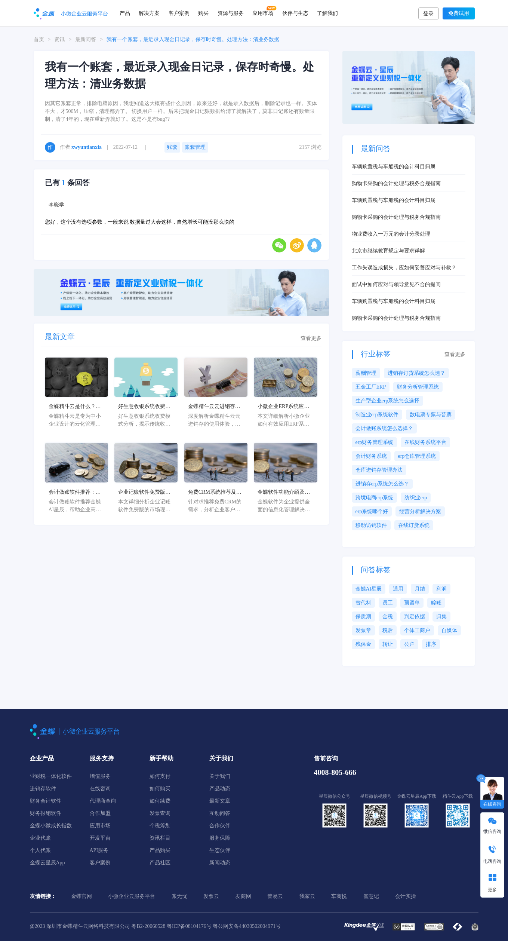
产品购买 (160, 850)
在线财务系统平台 (425, 442)
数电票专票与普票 (431, 414)
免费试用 (458, 13)
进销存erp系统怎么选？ (382, 484)
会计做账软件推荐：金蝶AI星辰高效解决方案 (75, 492)
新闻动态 (219, 862)
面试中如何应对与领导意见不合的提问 (396, 284)
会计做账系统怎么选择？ (384, 428)
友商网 (243, 896)
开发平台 (100, 838)
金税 (387, 616)
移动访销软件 (371, 525)
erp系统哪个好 (371, 511)
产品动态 (219, 788)
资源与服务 (231, 13)
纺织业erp (415, 497)
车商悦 (339, 896)
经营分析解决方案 (420, 511)
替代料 (363, 603)
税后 (387, 630)
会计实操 (405, 896)
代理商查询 (103, 801)
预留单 (412, 603)
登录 (428, 13)
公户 (409, 644)
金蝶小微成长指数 (51, 825)
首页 (39, 39)
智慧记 (371, 896)
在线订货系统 (414, 525)
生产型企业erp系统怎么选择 (387, 401)
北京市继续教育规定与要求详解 (388, 251)
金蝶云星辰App (47, 862)
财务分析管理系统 (418, 387)
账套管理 (195, 147)
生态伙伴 (219, 850)
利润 (441, 589)
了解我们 (327, 13)
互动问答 (219, 813)
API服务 (99, 850)
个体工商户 (417, 630)
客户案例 (179, 13)
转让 (387, 644)
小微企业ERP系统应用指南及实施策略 (283, 407)
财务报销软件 (45, 813)
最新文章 (219, 801)
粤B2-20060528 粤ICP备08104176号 (171, 926)
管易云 (275, 896)
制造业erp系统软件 (377, 414)
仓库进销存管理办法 (379, 470)
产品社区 (160, 862)
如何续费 (160, 801)
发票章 (363, 630)
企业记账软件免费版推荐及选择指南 (144, 492)
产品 (125, 13)
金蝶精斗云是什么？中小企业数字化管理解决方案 (75, 407)
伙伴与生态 (295, 13)
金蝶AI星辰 (368, 589)
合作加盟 (100, 813)
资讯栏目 (160, 838)
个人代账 (40, 850)
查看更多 (311, 338)
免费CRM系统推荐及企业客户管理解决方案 (214, 492)
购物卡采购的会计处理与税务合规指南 (396, 183)
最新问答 (85, 39)
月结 (420, 589)
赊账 (436, 603)
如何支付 (160, 776)
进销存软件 (43, 788)
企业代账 (40, 838)
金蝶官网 (81, 896)
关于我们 (219, 776)
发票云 (211, 896)
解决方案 (149, 13)
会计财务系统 (371, 456)
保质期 (363, 616)
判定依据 (414, 616)
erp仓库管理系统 (417, 456)
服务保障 (219, 838)
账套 (172, 147)
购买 (203, 13)
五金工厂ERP (370, 387)
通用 (398, 589)
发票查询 (160, 813)
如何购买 (160, 788)
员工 (387, 603)
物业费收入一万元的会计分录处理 (391, 234)
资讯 (59, 39)
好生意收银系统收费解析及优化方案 (144, 407)
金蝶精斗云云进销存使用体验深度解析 (214, 407)
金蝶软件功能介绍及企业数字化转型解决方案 (284, 492)
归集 (441, 616)
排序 (431, 644)
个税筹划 (160, 825)
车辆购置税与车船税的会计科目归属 (393, 166)
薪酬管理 (365, 373)
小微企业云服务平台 (131, 896)
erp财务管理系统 (374, 442)
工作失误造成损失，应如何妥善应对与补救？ (404, 267)
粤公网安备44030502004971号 (247, 926)
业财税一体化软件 (51, 776)
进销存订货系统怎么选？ (416, 373)
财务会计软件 (45, 801)
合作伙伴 (219, 825)
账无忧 (179, 896)
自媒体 (449, 630)
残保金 (363, 644)
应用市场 (262, 13)
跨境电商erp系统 (374, 497)
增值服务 (100, 776)
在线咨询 (100, 788)
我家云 (307, 896)
